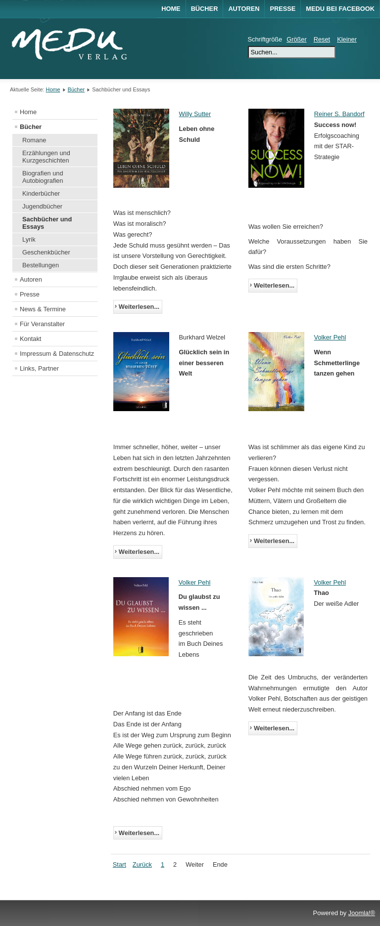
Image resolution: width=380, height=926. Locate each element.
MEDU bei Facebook (340, 8)
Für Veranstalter (42, 324)
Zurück (142, 864)
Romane (34, 140)
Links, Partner (39, 368)
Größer (296, 39)
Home (170, 8)
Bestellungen (40, 265)
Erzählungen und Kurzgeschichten (46, 156)
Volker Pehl (330, 337)
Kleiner (347, 39)
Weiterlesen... (139, 306)
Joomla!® (361, 913)
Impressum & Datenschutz (57, 353)
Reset (322, 39)
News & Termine (43, 309)
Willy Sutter (195, 114)
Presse (282, 8)
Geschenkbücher (46, 252)
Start (119, 864)
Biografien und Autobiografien (42, 176)
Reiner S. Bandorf (339, 114)
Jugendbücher (42, 206)
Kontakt (30, 338)
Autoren (243, 8)
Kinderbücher (41, 193)
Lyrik (29, 239)
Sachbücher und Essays (47, 222)
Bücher (204, 8)
